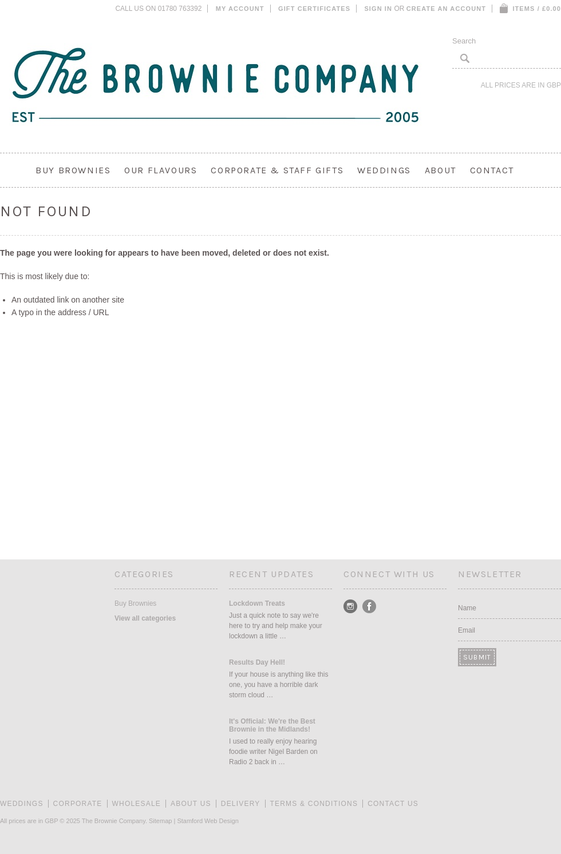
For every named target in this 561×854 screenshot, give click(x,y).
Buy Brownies (72, 170)
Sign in (378, 8)
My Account (240, 8)
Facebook (369, 606)
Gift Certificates (314, 8)
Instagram (350, 606)
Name (467, 608)
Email (466, 630)
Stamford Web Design (207, 820)
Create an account (446, 8)
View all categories (145, 618)
